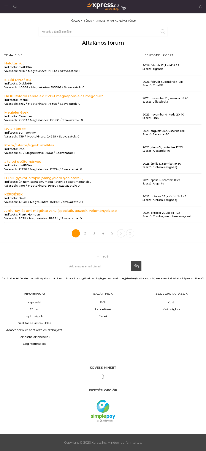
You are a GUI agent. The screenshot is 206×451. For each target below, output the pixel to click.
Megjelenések (16, 112)
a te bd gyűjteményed (22, 161)
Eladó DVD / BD (17, 80)
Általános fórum (125, 21)
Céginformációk (34, 343)
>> (130, 233)
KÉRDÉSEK (13, 194)
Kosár (172, 302)
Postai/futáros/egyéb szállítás (29, 145)
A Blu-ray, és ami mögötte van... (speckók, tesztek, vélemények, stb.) (61, 211)
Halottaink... (14, 63)
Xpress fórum (105, 21)
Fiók (103, 302)
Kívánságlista (172, 309)
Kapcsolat (34, 302)
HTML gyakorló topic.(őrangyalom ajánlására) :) (44, 178)
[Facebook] (103, 376)
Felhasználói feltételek (34, 337)
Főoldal (75, 21)
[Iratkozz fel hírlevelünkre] (98, 266)
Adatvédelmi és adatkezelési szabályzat (34, 330)
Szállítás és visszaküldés (34, 323)
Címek (103, 316)
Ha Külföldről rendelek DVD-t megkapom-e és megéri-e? (53, 96)
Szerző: (147, 68)
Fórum (88, 21)
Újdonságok (34, 316)
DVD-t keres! (15, 129)
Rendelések (103, 309)
